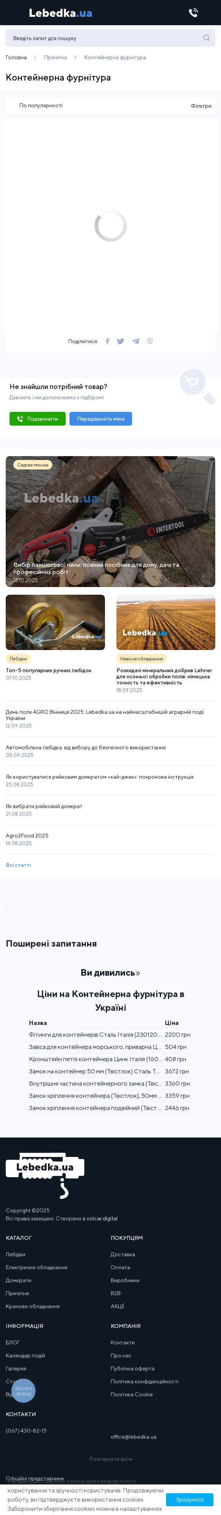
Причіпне (17, 1293)
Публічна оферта (133, 1368)
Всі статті (18, 865)
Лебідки (15, 1254)
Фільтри (201, 106)
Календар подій (25, 1355)
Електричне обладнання (36, 1267)
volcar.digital (102, 1218)
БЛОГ (13, 1342)
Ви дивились (110, 972)
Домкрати (18, 1280)
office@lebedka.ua (133, 1437)
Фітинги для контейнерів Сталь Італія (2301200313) (101, 1034)
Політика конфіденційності (145, 1381)
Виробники (125, 1280)
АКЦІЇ (117, 1306)
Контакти (123, 1342)
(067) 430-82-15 (26, 1431)
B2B (116, 1293)
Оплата (120, 1267)
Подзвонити (42, 419)
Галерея (16, 1368)
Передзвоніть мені (100, 419)
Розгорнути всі (111, 1459)
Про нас (121, 1355)
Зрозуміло (190, 1499)
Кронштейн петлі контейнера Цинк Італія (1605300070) (108, 1059)
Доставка (123, 1254)
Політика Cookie (132, 1394)
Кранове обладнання (33, 1306)
